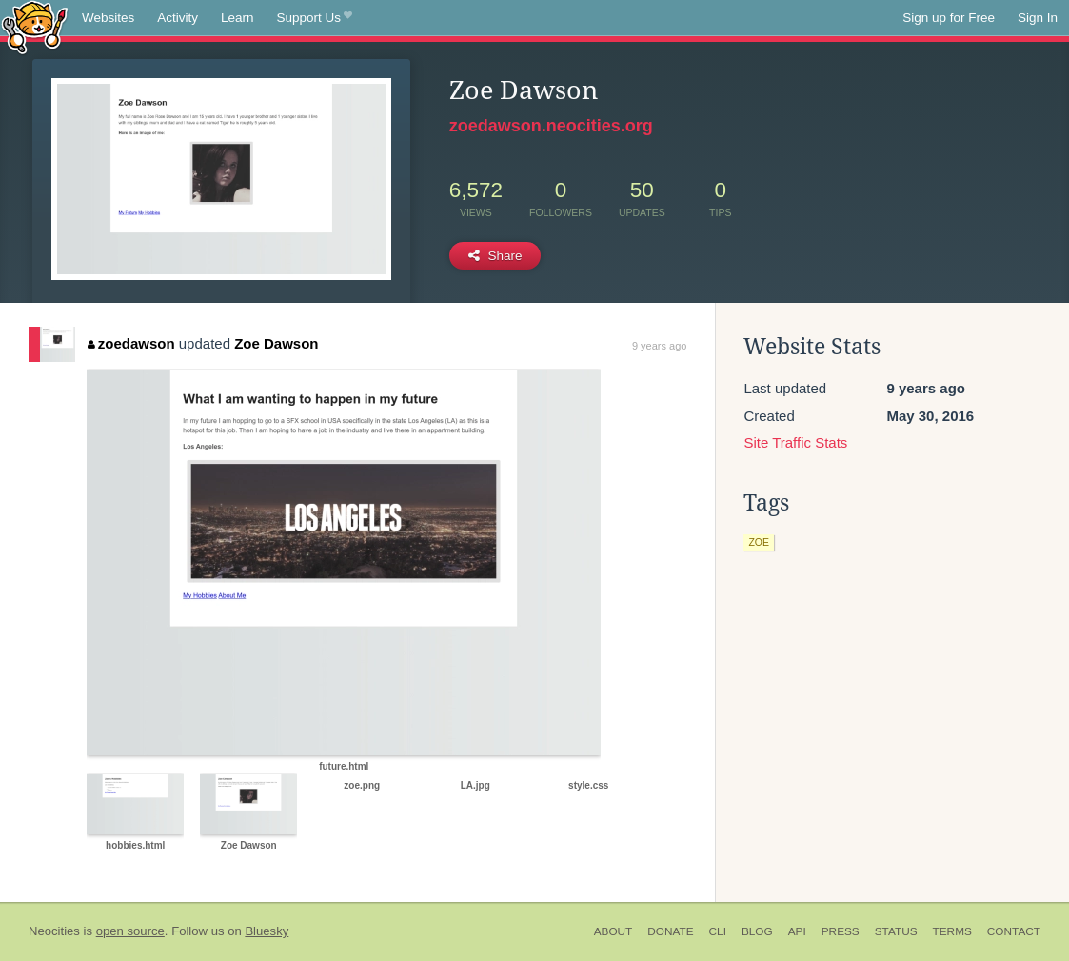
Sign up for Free (948, 17)
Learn (237, 17)
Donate (670, 931)
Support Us (314, 18)
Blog (757, 931)
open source (130, 931)
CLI (717, 931)
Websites (108, 17)
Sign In (1038, 17)
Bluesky (266, 931)
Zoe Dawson (276, 343)
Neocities (54, 931)
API (797, 931)
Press (841, 931)
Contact (1013, 931)
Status (896, 931)
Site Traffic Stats (795, 442)
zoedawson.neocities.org (551, 125)
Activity (177, 17)
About (613, 931)
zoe (758, 542)
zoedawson (131, 343)
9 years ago (659, 345)
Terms (952, 931)
